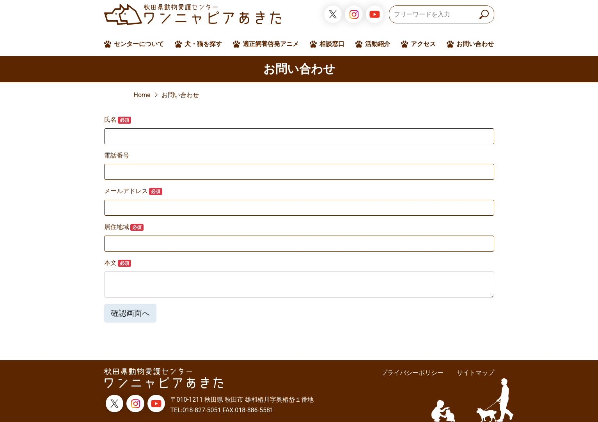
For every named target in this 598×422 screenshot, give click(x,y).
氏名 (117, 120)
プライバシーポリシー (412, 372)
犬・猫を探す (203, 44)
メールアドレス (133, 191)
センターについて (139, 44)
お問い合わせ (475, 44)
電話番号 (116, 155)
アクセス (423, 44)
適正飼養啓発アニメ (271, 44)
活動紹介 (377, 44)
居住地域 (124, 227)
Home (142, 95)
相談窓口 (331, 44)
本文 (117, 263)
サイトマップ (475, 372)
